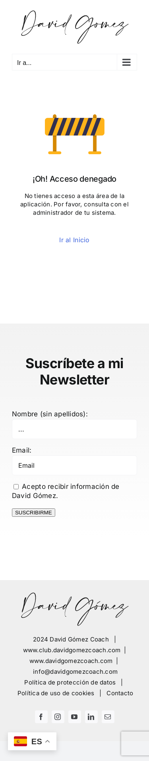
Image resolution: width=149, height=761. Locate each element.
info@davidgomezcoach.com (75, 671)
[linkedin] (91, 716)
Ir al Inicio (74, 240)
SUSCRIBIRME (33, 513)
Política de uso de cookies (56, 693)
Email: (22, 450)
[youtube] (74, 716)
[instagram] (58, 716)
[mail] (108, 716)
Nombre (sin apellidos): (50, 414)
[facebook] (41, 716)
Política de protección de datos (70, 682)
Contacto (119, 693)
